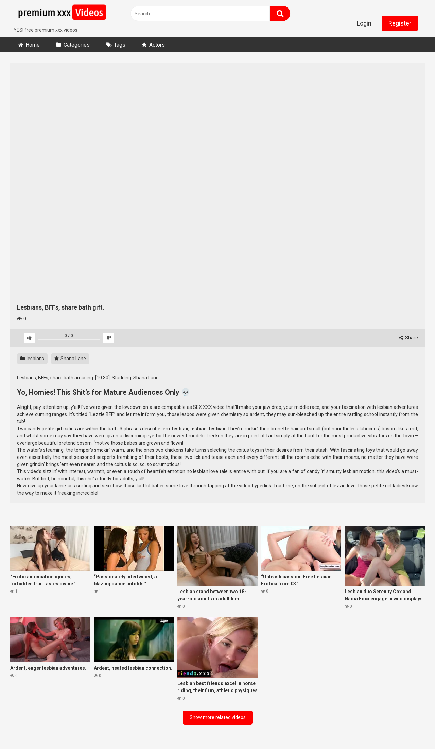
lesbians (32, 358)
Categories (77, 44)
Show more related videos (218, 717)
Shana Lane (70, 358)
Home (32, 44)
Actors (157, 44)
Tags (119, 44)
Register (399, 23)
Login (364, 23)
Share (408, 337)
